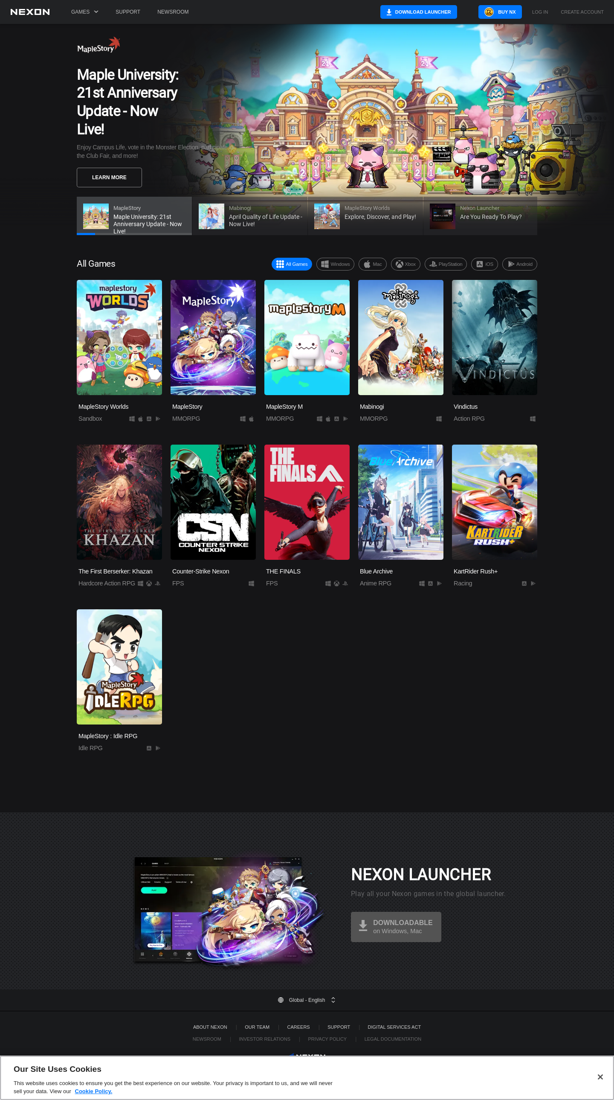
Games (84, 12)
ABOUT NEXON (210, 1027)
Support (128, 12)
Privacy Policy (327, 1039)
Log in (540, 12)
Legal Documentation (393, 1039)
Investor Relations (264, 1039)
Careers (298, 1027)
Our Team (257, 1027)
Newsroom (172, 12)
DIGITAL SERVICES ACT (394, 1027)
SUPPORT (338, 1027)
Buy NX (496, 12)
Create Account (582, 12)
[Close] (600, 1088)
